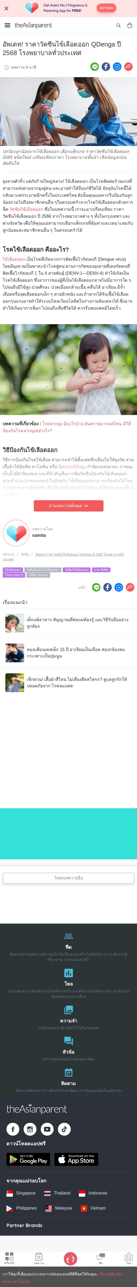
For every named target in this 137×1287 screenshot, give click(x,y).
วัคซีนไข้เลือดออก (26, 209)
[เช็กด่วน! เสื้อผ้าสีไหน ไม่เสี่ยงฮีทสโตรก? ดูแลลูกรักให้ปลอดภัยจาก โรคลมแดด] (68, 682)
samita (39, 535)
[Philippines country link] (21, 1208)
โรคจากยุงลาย (14, 575)
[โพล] (68, 982)
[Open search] (118, 25)
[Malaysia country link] (58, 1208)
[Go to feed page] (33, 25)
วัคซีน (25, 554)
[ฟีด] (68, 945)
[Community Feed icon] (101, 1259)
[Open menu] (7, 25)
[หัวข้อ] (68, 1047)
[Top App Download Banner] (68, 8)
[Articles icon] (39, 1259)
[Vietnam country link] (93, 1208)
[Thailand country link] (57, 1193)
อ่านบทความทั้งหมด (68, 506)
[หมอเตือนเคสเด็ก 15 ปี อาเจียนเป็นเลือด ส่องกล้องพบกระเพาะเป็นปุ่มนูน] (68, 653)
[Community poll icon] (128, 1259)
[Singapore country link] (21, 1193)
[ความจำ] (68, 1016)
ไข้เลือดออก (14, 259)
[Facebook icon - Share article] (106, 66)
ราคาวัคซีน (101, 569)
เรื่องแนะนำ (15, 602)
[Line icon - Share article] (94, 66)
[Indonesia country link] (93, 1193)
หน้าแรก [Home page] (8, 554)
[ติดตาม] (68, 1079)
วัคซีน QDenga (38, 575)
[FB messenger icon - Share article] (117, 66)
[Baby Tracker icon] (70, 1258)
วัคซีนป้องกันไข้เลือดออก (43, 569)
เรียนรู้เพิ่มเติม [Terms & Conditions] (110, 1274)
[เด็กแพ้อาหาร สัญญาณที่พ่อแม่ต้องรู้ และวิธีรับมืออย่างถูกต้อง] (68, 623)
